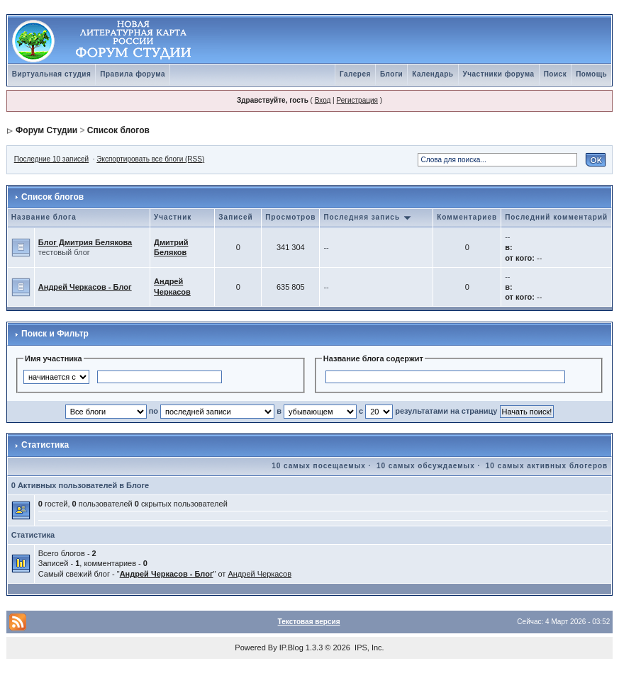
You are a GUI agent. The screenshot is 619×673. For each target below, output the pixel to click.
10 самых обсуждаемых (426, 466)
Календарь (432, 74)
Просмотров (290, 217)
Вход (323, 100)
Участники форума (499, 74)
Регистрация (356, 100)
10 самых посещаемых (319, 466)
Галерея (355, 74)
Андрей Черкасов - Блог (85, 287)
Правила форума (132, 74)
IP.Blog (291, 647)
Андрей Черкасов (259, 574)
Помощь (591, 74)
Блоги (391, 74)
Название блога (44, 217)
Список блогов (118, 130)
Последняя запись (367, 217)
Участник (172, 217)
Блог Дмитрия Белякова (85, 242)
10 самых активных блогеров (547, 466)
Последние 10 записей (51, 159)
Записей (235, 217)
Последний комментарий (556, 217)
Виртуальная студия (51, 74)
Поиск (555, 74)
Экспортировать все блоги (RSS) (150, 159)
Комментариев (467, 217)
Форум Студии (46, 130)
